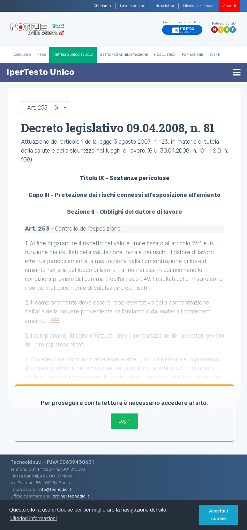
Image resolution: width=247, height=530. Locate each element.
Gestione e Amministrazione (124, 55)
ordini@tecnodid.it (71, 495)
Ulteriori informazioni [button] (33, 518)
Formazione (192, 55)
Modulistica (165, 55)
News (41, 55)
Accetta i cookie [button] (218, 514)
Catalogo (22, 55)
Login (124, 421)
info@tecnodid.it (54, 489)
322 (55, 319)
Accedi (229, 6)
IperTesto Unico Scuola (73, 55)
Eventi (214, 55)
